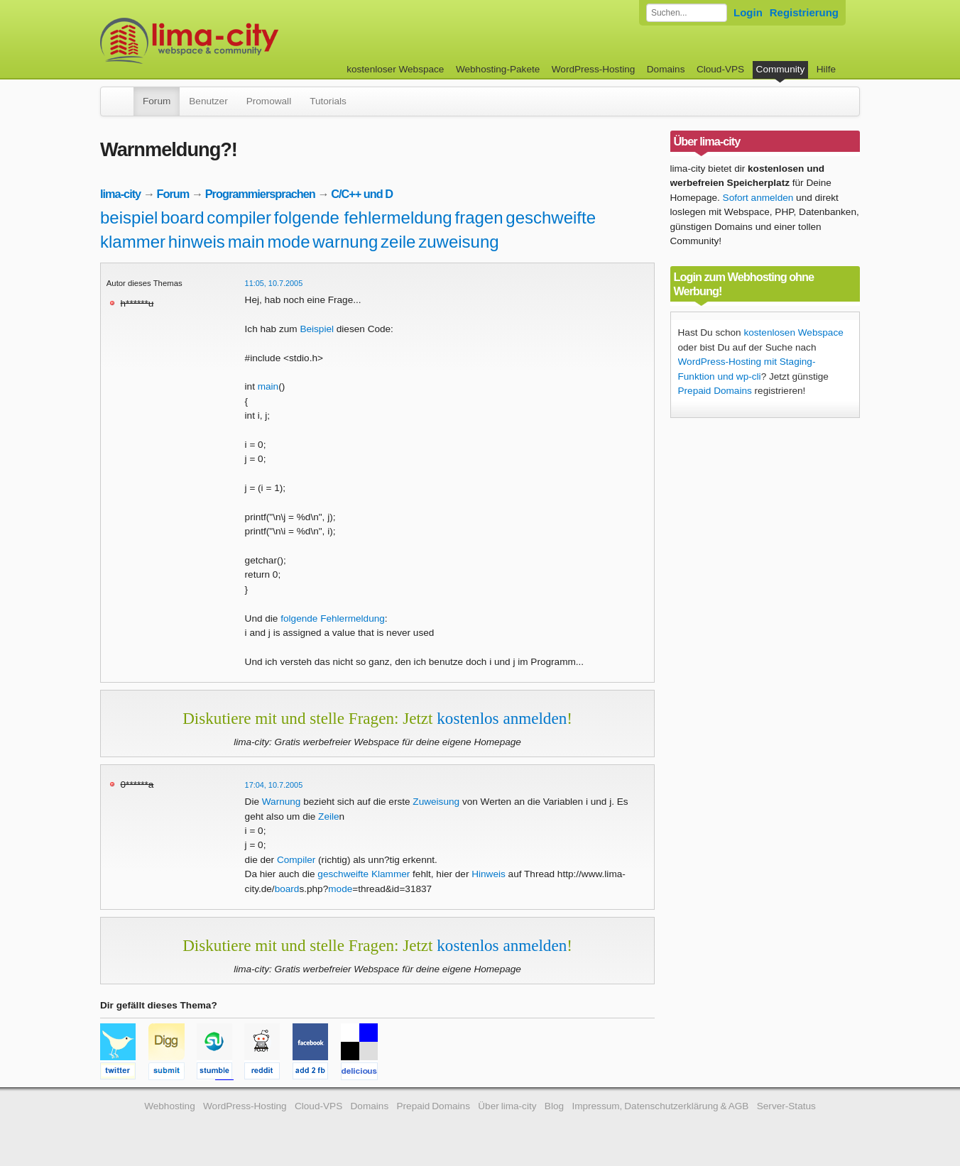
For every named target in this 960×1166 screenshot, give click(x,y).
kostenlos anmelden (502, 718)
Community (780, 69)
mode (288, 241)
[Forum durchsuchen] (686, 13)
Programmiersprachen (260, 193)
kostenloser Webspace (395, 69)
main (246, 241)
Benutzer (208, 101)
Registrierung (804, 12)
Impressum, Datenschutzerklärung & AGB (660, 1106)
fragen (478, 217)
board (182, 217)
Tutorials (328, 101)
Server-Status (786, 1106)
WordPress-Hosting (594, 69)
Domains (666, 69)
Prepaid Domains (715, 390)
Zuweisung (436, 801)
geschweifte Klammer (363, 874)
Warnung (281, 801)
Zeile (328, 816)
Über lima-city (507, 1106)
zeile (398, 241)
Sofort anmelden (758, 197)
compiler (239, 217)
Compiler (296, 859)
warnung (345, 241)
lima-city (120, 193)
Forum (156, 101)
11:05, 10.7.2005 (274, 283)
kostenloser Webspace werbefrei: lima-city (242, 41)
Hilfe (826, 69)
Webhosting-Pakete (498, 69)
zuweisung (458, 241)
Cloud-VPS (720, 69)
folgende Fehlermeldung (332, 618)
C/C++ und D (362, 193)
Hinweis (488, 874)
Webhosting (169, 1106)
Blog (554, 1106)
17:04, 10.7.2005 (274, 785)
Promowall (268, 101)
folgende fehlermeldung (363, 217)
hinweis (196, 241)
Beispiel (317, 329)
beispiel (129, 217)
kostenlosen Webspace (793, 332)
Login (748, 12)
